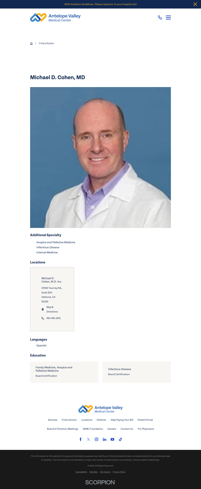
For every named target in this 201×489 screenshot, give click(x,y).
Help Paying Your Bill (122, 419)
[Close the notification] (195, 4)
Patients (101, 419)
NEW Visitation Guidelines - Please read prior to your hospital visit (100, 4)
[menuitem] (81, 472)
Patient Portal (145, 419)
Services (52, 419)
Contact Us (127, 428)
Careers (111, 428)
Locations (86, 419)
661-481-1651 (54, 318)
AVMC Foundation (93, 428)
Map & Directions (52, 309)
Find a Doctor (69, 419)
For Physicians (146, 428)
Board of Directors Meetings (62, 428)
